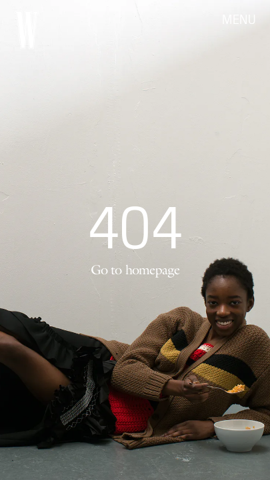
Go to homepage (135, 269)
